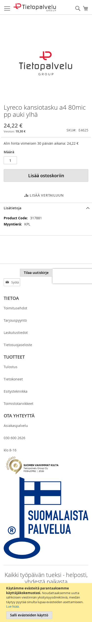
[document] (46, 602)
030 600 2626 (14, 428)
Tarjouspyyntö (15, 310)
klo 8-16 (10, 440)
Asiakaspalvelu (16, 416)
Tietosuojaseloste (18, 335)
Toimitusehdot (15, 298)
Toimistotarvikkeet (18, 394)
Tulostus (10, 357)
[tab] (46, 208)
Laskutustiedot (16, 323)
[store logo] (34, 7)
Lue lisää (12, 606)
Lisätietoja (12, 208)
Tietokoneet (13, 369)
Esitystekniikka (15, 381)
